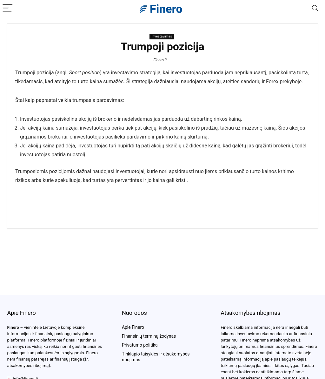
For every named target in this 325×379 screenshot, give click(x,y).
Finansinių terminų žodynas (149, 336)
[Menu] (7, 8)
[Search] (315, 8)
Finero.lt (160, 60)
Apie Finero (133, 327)
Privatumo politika (140, 345)
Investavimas (161, 36)
